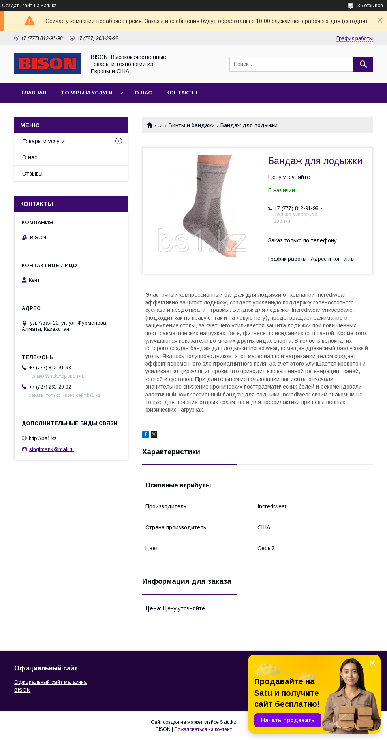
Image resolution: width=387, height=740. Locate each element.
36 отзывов (370, 5)
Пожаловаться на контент (203, 729)
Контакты (181, 93)
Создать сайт (17, 5)
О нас (143, 93)
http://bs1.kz (43, 438)
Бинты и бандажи (192, 125)
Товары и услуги (87, 93)
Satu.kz (228, 722)
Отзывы (32, 173)
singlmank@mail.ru (51, 449)
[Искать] (363, 64)
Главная (34, 93)
